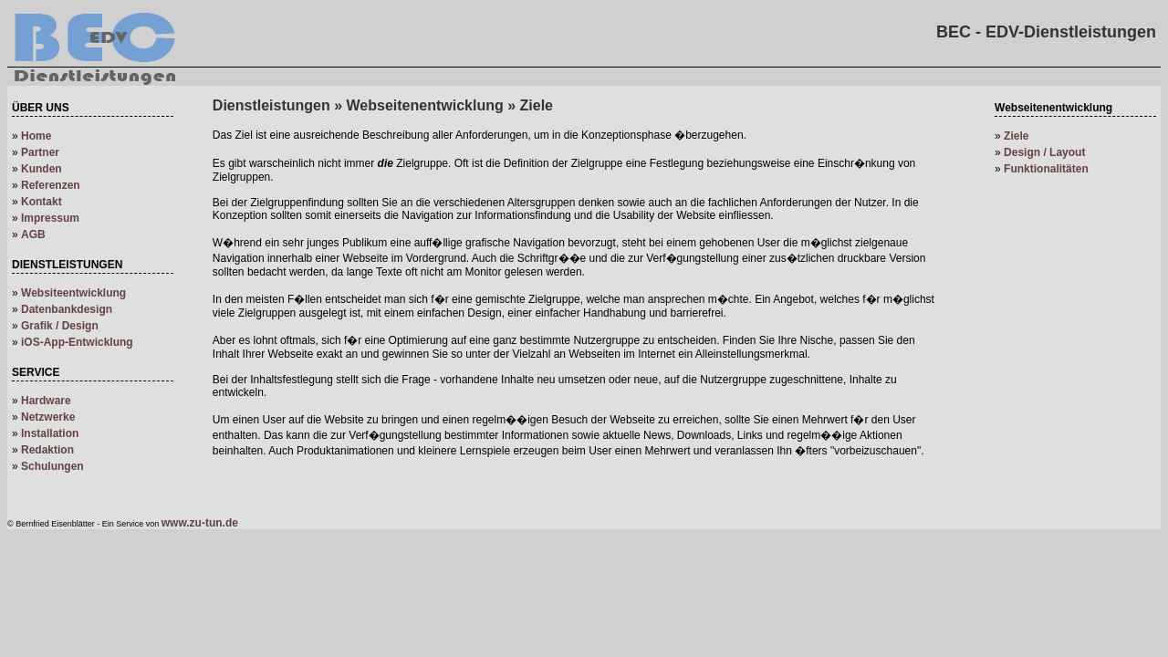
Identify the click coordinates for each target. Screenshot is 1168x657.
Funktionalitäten (1046, 168)
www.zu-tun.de (200, 522)
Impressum (50, 218)
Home (36, 136)
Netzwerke (48, 417)
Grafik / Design (60, 325)
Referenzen (50, 185)
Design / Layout (1044, 152)
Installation (49, 433)
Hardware (46, 400)
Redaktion (47, 449)
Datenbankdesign (66, 309)
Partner (40, 152)
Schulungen (52, 466)
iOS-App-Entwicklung (77, 342)
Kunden (41, 168)
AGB (33, 234)
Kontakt (41, 201)
